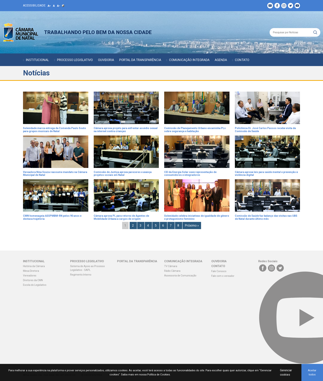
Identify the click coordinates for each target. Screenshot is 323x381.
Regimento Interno (80, 274)
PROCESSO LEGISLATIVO (75, 60)
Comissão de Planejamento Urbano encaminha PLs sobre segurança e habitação (195, 130)
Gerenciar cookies (286, 372)
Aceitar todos (312, 372)
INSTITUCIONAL (37, 60)
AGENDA (221, 60)
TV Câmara (170, 266)
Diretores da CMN (33, 280)
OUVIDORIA (106, 60)
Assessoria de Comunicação (180, 275)
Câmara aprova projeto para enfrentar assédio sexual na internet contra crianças (126, 130)
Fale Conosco (218, 271)
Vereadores (29, 275)
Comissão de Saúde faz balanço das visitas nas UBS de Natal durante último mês (266, 217)
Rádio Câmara (172, 270)
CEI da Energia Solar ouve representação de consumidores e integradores (190, 174)
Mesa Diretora (31, 270)
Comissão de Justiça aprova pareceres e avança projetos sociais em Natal (123, 174)
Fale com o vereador (222, 275)
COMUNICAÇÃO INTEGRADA (189, 60)
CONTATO (242, 60)
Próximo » (192, 225)
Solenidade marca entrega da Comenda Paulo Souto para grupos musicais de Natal (54, 130)
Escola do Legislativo (34, 284)
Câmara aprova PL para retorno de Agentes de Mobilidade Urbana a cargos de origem (121, 217)
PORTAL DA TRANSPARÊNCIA (140, 60)
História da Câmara (34, 266)
